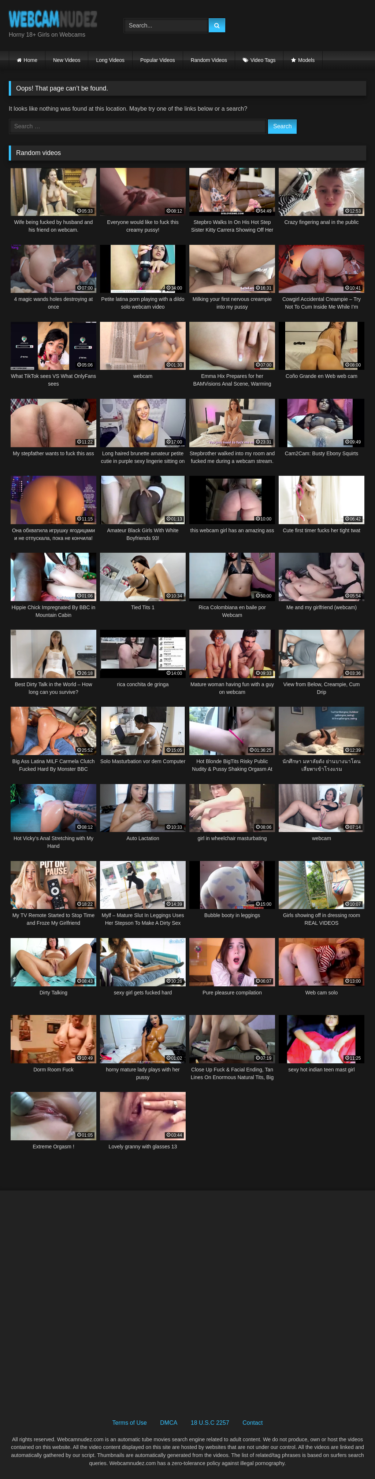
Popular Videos (157, 60)
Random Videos (209, 60)
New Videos (66, 60)
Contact (252, 1423)
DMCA (168, 1423)
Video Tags (263, 60)
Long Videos (110, 60)
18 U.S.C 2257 (210, 1423)
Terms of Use (129, 1423)
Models (306, 60)
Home (30, 60)
